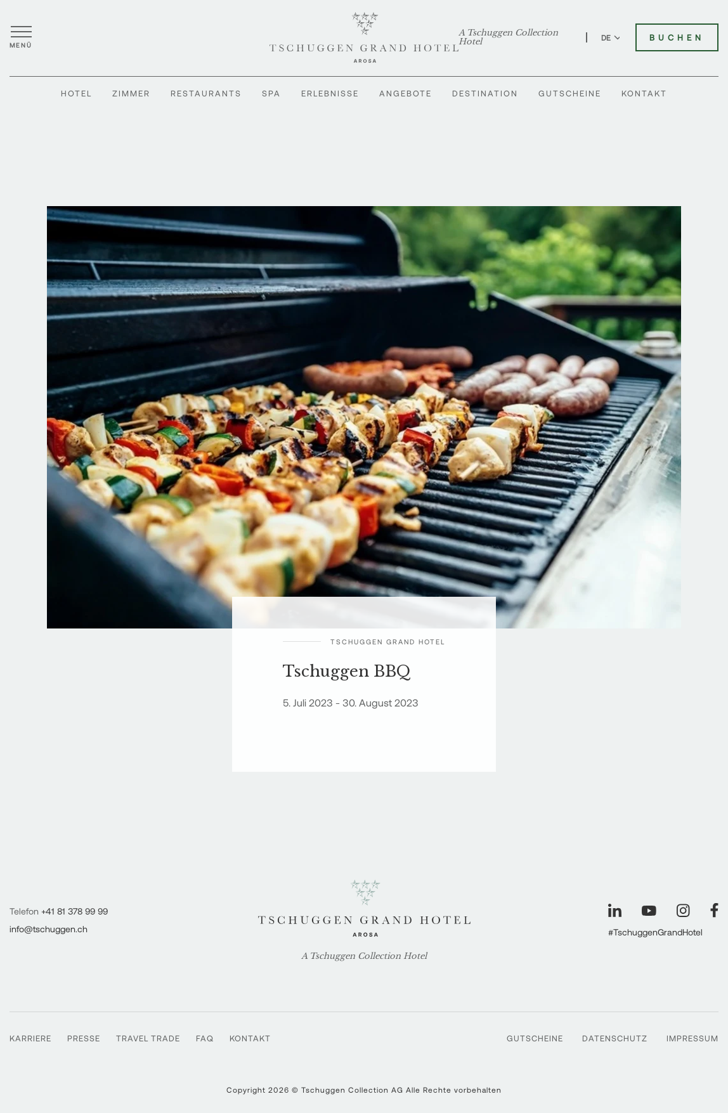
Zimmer (131, 93)
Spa (271, 93)
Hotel (76, 93)
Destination (485, 93)
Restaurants (206, 93)
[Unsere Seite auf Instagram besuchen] (683, 910)
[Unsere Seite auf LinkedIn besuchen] (614, 910)
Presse (83, 1038)
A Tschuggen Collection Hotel (508, 37)
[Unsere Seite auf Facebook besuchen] (714, 910)
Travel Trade (148, 1038)
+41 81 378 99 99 (74, 911)
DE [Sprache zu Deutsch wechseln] (611, 37)
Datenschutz (614, 1038)
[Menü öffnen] (21, 37)
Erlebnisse (330, 93)
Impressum (692, 1038)
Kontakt (644, 93)
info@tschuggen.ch (49, 928)
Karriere (30, 1038)
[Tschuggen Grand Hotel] (364, 37)
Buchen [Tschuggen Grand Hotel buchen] (677, 37)
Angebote (405, 93)
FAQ (205, 1038)
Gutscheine (569, 93)
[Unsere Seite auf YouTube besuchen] (649, 911)
